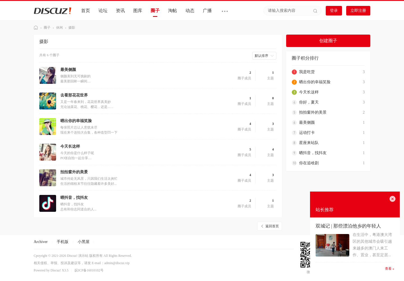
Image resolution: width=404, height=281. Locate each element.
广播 (207, 10)
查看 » (389, 269)
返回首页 (272, 226)
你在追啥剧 (309, 163)
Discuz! (55, 270)
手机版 (62, 242)
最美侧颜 (68, 70)
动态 (189, 10)
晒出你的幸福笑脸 (76, 121)
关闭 (392, 198)
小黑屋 (83, 242)
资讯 (120, 10)
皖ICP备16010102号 (89, 270)
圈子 (155, 10)
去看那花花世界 (74, 95)
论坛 (102, 10)
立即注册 (358, 10)
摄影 (71, 28)
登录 (334, 10)
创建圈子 (328, 40)
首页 (85, 10)
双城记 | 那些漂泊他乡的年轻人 (348, 226)
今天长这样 (70, 146)
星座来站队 (309, 143)
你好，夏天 (309, 102)
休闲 (59, 28)
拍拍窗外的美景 (74, 172)
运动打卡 (307, 133)
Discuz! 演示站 (36, 28)
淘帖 (172, 10)
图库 (137, 10)
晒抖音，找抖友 (74, 197)
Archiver (41, 242)
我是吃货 (307, 72)
